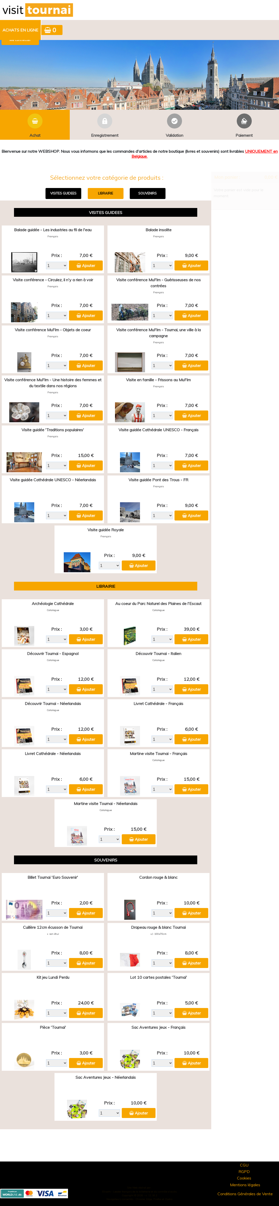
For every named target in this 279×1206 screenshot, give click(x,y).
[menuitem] (20, 30)
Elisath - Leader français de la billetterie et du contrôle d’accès (139, 1191)
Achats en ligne (20, 30)
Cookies (244, 1178)
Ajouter (88, 265)
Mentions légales (245, 1184)
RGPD (244, 1171)
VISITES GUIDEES (63, 193)
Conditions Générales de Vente (245, 1193)
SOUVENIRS (147, 193)
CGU (244, 1165)
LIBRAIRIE (105, 193)
